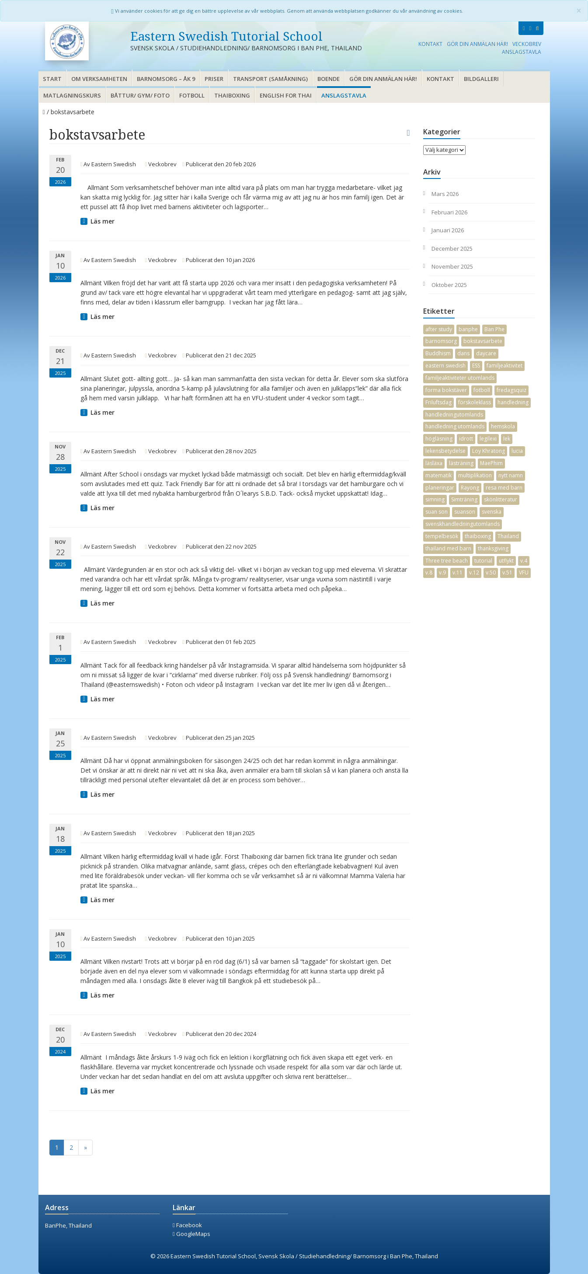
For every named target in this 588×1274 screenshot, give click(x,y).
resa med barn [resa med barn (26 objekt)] (504, 487)
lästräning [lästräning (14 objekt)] (461, 463)
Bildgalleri (481, 79)
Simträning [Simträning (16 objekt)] (464, 499)
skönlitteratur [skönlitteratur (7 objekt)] (500, 499)
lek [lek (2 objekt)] (506, 438)
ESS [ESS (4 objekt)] (476, 365)
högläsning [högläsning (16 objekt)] (438, 438)
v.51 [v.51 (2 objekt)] (507, 572)
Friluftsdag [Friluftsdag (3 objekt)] (438, 402)
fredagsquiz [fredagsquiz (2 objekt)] (511, 390)
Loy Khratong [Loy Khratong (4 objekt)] (488, 451)
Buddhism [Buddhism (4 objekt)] (438, 353)
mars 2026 (445, 194)
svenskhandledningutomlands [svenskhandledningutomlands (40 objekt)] (462, 524)
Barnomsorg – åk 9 (166, 79)
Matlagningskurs (72, 95)
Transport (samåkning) (270, 79)
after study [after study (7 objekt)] (438, 329)
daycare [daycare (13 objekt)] (486, 353)
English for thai (286, 95)
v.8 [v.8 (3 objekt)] (428, 572)
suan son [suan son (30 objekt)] (436, 511)
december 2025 (452, 248)
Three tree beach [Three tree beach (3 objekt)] (446, 560)
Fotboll (192, 95)
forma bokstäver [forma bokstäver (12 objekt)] (446, 390)
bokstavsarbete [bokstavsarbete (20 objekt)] (482, 341)
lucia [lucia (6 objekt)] (517, 451)
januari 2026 (447, 230)
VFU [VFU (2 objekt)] (524, 572)
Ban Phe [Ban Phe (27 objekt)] (494, 329)
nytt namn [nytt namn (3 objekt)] (510, 475)
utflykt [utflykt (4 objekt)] (506, 560)
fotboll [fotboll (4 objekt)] (481, 390)
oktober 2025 (449, 285)
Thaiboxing (232, 95)
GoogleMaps (191, 1234)
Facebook (187, 1225)
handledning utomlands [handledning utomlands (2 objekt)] (454, 426)
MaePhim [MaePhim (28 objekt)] (491, 463)
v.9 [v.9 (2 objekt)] (442, 572)
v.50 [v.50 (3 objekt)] (491, 572)
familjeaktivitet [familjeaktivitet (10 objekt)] (504, 365)
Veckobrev (526, 43)
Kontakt (430, 43)
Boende (328, 79)
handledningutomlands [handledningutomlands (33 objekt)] (454, 414)
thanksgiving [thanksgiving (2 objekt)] (493, 548)
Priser (214, 79)
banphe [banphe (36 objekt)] (468, 329)
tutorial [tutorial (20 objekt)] (483, 560)
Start (52, 79)
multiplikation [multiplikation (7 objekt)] (475, 475)
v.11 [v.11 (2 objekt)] (457, 572)
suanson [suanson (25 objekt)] (464, 511)
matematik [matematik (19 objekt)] (438, 475)
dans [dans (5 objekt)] (463, 353)
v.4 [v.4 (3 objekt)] (523, 560)
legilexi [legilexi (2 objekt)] (488, 438)
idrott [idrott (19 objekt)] (466, 438)
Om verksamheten (99, 79)
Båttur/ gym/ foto (140, 95)
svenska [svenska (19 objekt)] (491, 511)
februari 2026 (449, 212)
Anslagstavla (521, 51)
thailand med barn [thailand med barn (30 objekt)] (448, 548)
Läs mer (102, 221)
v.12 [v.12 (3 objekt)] (474, 572)
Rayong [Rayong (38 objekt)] (470, 487)
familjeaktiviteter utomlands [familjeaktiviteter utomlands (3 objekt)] (459, 378)
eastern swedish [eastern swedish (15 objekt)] (445, 365)
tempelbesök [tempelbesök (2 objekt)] (441, 536)
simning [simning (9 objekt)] (435, 499)
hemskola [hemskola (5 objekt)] (503, 426)
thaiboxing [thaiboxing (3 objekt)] (478, 536)
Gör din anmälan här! (477, 43)
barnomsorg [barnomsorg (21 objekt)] (441, 341)
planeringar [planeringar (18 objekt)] (439, 487)
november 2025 (452, 266)
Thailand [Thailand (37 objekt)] (508, 536)
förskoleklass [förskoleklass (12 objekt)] (474, 402)
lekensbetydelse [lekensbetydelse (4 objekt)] (445, 451)
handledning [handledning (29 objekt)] (513, 402)
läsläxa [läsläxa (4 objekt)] (433, 463)
